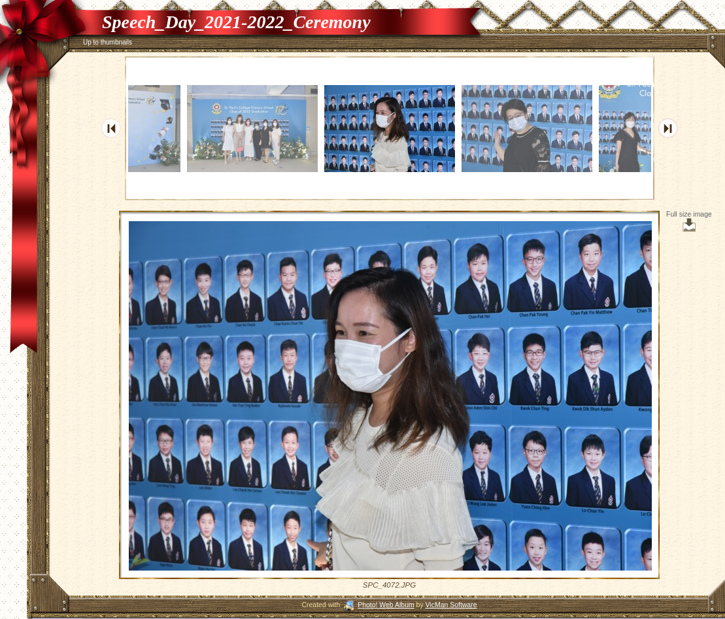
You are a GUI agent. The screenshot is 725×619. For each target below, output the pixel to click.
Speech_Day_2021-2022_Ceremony (236, 22)
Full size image (689, 221)
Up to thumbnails (107, 42)
